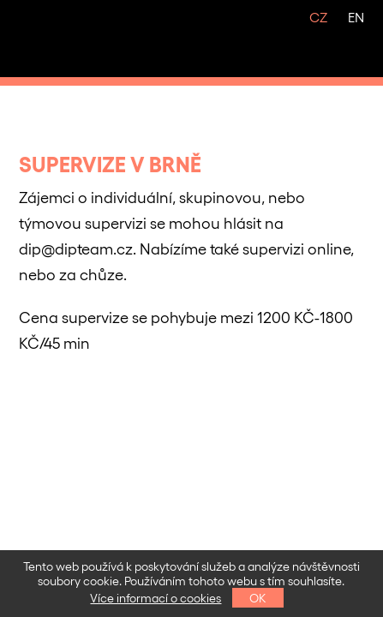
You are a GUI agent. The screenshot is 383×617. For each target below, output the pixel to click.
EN (356, 17)
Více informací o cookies (155, 597)
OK (257, 597)
